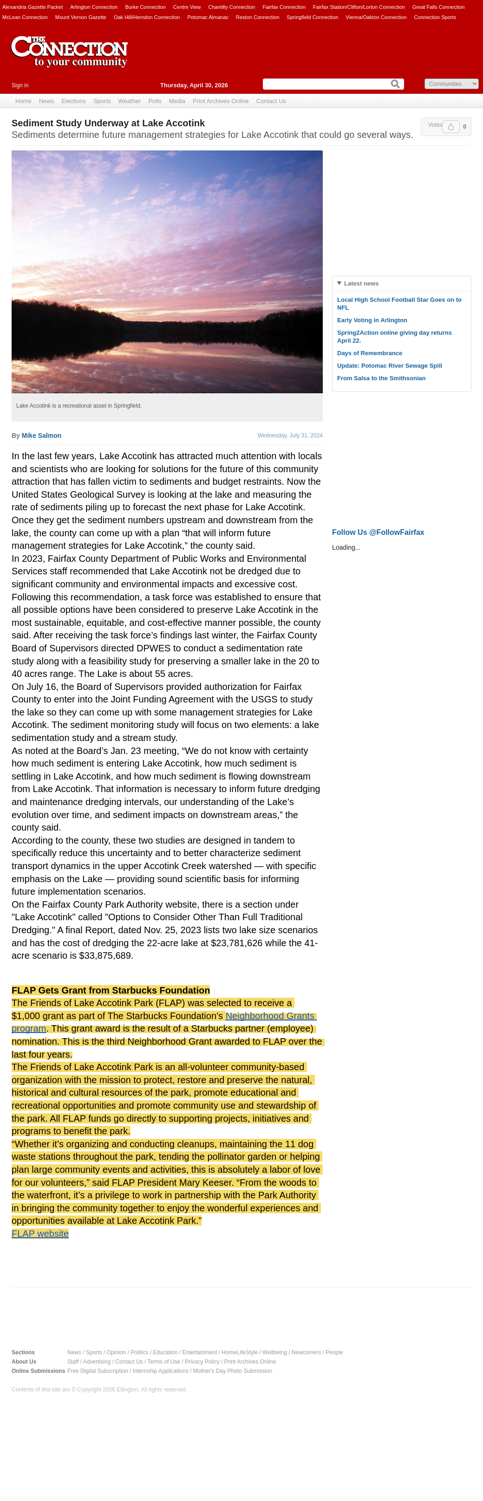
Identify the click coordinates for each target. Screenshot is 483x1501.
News (46, 100)
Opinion (116, 1352)
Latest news (361, 283)
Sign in (20, 85)
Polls (154, 100)
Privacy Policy (202, 1361)
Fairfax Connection (283, 7)
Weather (129, 100)
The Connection (70, 58)
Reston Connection (258, 17)
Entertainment (200, 1352)
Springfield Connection (313, 17)
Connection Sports (435, 17)
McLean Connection (25, 17)
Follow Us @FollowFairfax (378, 532)
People (334, 1352)
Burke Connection (145, 7)
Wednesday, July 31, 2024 (290, 435)
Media (177, 100)
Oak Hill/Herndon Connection (147, 17)
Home (23, 100)
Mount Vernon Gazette (80, 17)
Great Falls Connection (438, 7)
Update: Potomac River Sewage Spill (389, 365)
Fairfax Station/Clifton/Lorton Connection (359, 7)
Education (165, 1352)
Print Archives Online (221, 100)
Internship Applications (161, 1371)
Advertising (97, 1361)
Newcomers (306, 1352)
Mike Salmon (42, 435)
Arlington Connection (93, 7)
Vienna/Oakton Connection (376, 17)
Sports (102, 100)
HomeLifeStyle (240, 1352)
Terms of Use (163, 1361)
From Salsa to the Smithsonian (381, 378)
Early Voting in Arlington (372, 320)
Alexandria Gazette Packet (32, 7)
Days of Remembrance (369, 353)
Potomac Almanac (207, 17)
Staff (72, 1361)
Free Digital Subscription (97, 1371)
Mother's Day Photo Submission (232, 1371)
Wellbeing (274, 1352)
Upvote (451, 126)
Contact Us (271, 100)
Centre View (187, 7)
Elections (73, 100)
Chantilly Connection (232, 7)
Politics (139, 1352)
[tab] (402, 283)
